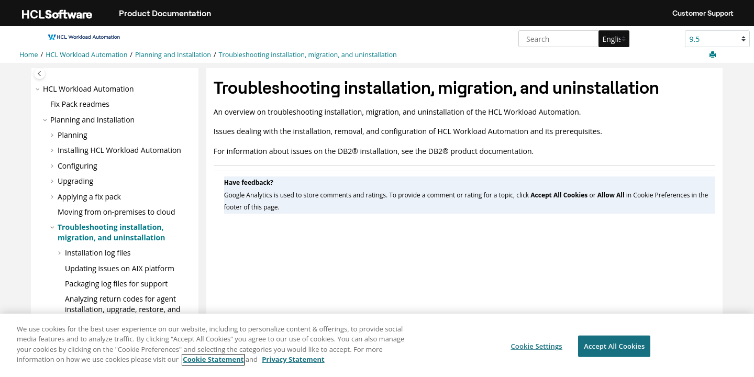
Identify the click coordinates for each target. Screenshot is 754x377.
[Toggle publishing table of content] (39, 73)
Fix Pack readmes (79, 104)
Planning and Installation (173, 54)
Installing (119, 150)
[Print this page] (713, 55)
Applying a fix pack (89, 197)
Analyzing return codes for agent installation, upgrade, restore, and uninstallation (123, 309)
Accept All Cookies (614, 350)
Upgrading (75, 181)
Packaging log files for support (116, 284)
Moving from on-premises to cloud (116, 212)
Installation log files (97, 253)
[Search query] (572, 38)
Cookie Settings (536, 350)
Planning (72, 135)
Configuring (77, 166)
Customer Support (703, 13)
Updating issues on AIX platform (119, 268)
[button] (39, 89)
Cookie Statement (213, 364)
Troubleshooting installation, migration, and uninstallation (308, 54)
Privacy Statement (293, 364)
